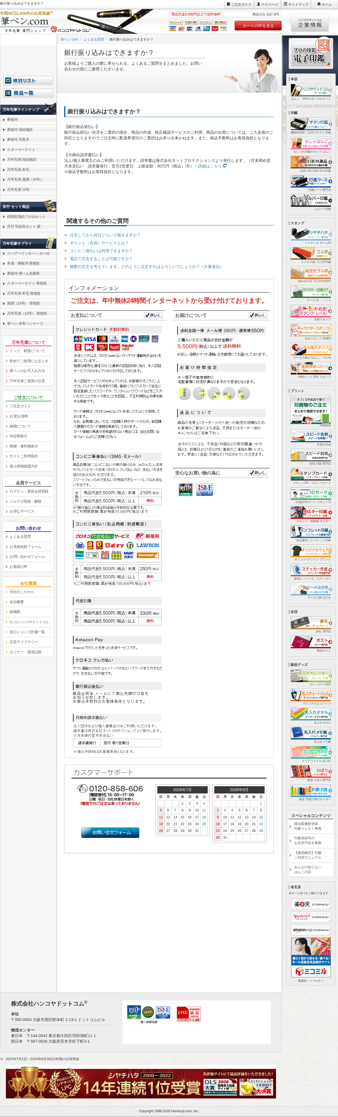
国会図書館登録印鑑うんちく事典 (307, 826)
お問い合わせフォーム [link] (27, 556)
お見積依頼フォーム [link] (25, 547)
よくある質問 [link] (20, 536)
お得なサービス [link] (22, 511)
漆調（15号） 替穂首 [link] (23, 303)
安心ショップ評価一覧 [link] (27, 632)
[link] (28, 96)
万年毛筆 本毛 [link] (18, 169)
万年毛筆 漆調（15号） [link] (25, 179)
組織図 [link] (15, 612)
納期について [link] (20, 426)
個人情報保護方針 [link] (24, 466)
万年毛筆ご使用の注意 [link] (27, 381)
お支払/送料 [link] (19, 416)
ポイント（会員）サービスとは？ (99, 243)
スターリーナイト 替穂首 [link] (27, 283)
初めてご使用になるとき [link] (29, 361)
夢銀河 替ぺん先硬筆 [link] (23, 273)
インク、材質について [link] (27, 351)
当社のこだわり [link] (22, 592)
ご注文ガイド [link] (20, 406)
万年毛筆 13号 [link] (18, 189)
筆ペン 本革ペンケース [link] (25, 323)
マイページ (269, 4)
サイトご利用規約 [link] (24, 456)
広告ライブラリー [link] (24, 642)
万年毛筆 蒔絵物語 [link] (21, 159)
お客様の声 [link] (18, 567)
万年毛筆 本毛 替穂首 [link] (24, 293)
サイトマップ (298, 4)
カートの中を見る (258, 25)
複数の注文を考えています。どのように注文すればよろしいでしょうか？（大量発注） (147, 266)
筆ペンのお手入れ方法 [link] (27, 371)
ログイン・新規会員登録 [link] (29, 491)
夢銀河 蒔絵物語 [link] (20, 129)
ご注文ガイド (241, 4)
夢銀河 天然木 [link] (18, 139)
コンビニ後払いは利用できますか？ (101, 251)
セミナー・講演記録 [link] (25, 652)
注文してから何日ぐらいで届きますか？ (105, 235)
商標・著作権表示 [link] (24, 446)
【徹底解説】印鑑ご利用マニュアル (307, 855)
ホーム (327, 4)
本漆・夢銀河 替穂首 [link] (23, 263)
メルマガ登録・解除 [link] (25, 501)
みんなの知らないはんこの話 (307, 869)
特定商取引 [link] (18, 436)
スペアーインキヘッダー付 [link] (28, 253)
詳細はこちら (210, 166)
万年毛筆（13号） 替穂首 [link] (27, 313)
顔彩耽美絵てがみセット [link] (26, 216)
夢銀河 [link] (12, 119)
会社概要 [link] (17, 602)
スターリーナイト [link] (21, 149)
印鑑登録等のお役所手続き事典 (307, 840)
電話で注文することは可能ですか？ (101, 258)
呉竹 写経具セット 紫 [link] (24, 226)
